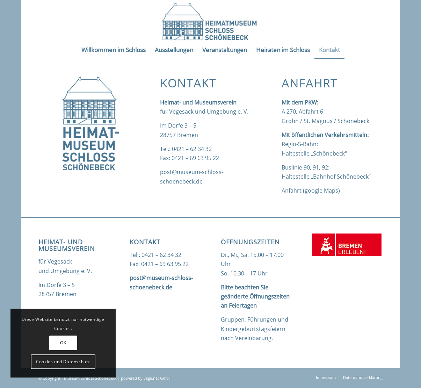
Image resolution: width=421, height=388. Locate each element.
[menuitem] (113, 50)
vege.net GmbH (158, 378)
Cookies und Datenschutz (63, 362)
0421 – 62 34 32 (192, 149)
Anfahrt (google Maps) (311, 190)
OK (63, 343)
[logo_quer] (210, 20)
